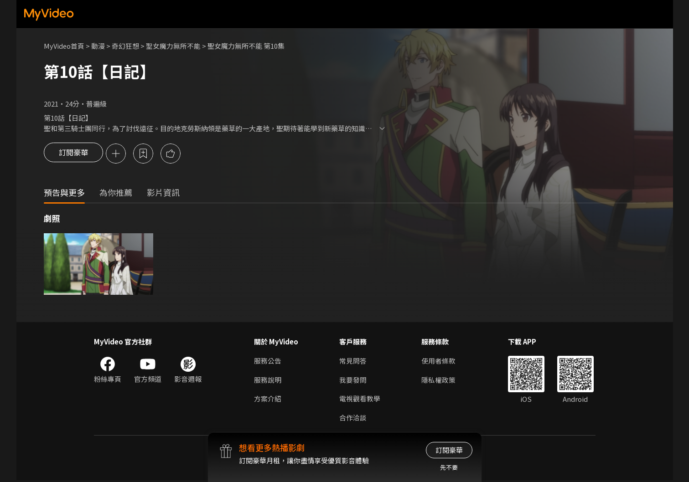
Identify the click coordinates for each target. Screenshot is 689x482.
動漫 (99, 46)
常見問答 (353, 361)
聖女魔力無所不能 (174, 46)
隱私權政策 (438, 380)
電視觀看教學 (359, 400)
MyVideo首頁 (64, 46)
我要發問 (353, 380)
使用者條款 (438, 361)
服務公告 (267, 361)
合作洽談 (353, 419)
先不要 (449, 467)
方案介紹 (267, 400)
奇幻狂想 (126, 46)
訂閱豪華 (73, 154)
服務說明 (267, 380)
